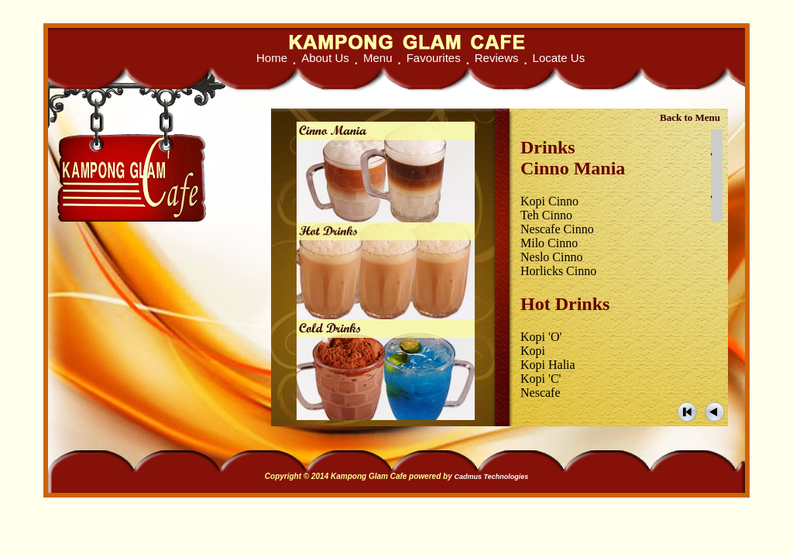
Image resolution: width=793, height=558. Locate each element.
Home (271, 57)
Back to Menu (690, 117)
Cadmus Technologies (491, 476)
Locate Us (559, 57)
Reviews (497, 57)
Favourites (434, 57)
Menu (378, 57)
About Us (325, 57)
